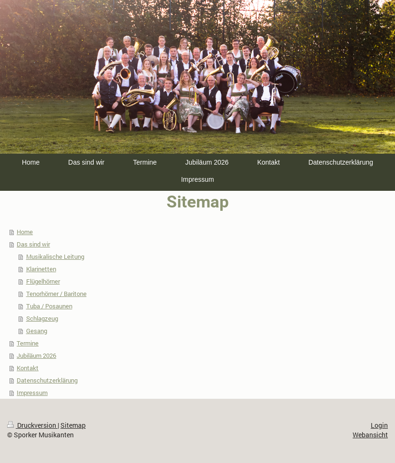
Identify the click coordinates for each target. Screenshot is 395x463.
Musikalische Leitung (55, 256)
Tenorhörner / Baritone (56, 293)
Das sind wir (33, 244)
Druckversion (32, 425)
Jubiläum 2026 (36, 355)
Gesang (36, 330)
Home (25, 231)
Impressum (32, 392)
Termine (28, 343)
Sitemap (73, 425)
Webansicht (370, 434)
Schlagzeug (42, 318)
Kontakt (28, 368)
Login (379, 425)
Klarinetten (41, 269)
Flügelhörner (43, 281)
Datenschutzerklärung (47, 380)
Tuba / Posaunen (49, 306)
